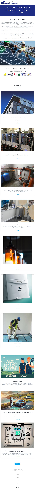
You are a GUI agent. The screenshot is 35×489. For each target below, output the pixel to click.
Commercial (17, 475)
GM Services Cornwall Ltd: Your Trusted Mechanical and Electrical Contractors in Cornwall (17, 380)
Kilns (17, 483)
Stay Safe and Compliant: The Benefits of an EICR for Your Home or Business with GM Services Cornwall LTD (17, 450)
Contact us (17, 477)
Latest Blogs (17, 463)
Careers (17, 474)
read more (17, 122)
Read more (17, 387)
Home (17, 480)
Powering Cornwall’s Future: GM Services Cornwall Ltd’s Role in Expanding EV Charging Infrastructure (17, 413)
